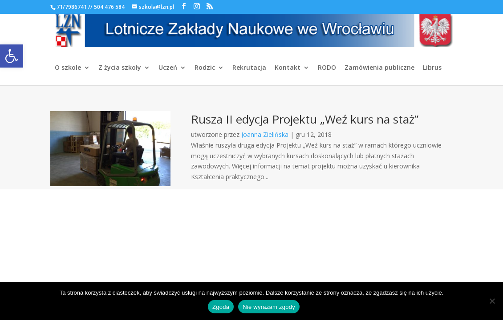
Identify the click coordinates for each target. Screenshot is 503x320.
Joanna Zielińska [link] (264, 134)
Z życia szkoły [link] (119, 68)
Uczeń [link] (167, 68)
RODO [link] (327, 68)
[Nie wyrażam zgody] (491, 300)
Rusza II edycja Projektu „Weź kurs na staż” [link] (304, 119)
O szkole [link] (68, 68)
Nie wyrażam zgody (269, 307)
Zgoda (220, 307)
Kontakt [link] (287, 68)
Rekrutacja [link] (249, 68)
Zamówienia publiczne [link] (379, 68)
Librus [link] (432, 68)
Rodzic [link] (205, 68)
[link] (11, 56)
